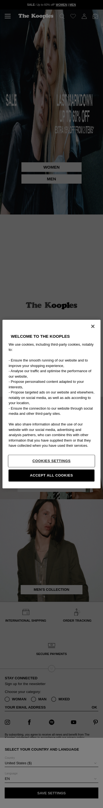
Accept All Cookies (51, 475)
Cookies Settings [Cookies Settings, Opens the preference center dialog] (51, 461)
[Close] (93, 326)
